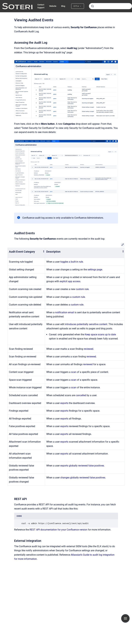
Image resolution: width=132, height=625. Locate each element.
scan (73, 372)
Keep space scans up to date (100, 334)
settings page (95, 269)
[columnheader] (26, 253)
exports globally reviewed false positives (82, 465)
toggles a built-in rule (71, 261)
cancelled (81, 395)
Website (52, 6)
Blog (63, 6)
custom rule (82, 289)
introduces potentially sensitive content (86, 324)
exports (64, 403)
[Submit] (92, 6)
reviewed (88, 348)
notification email (64, 312)
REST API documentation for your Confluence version (58, 529)
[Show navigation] (125, 618)
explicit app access (70, 281)
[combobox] (110, 6)
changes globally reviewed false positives (82, 477)
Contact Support (40, 6)
